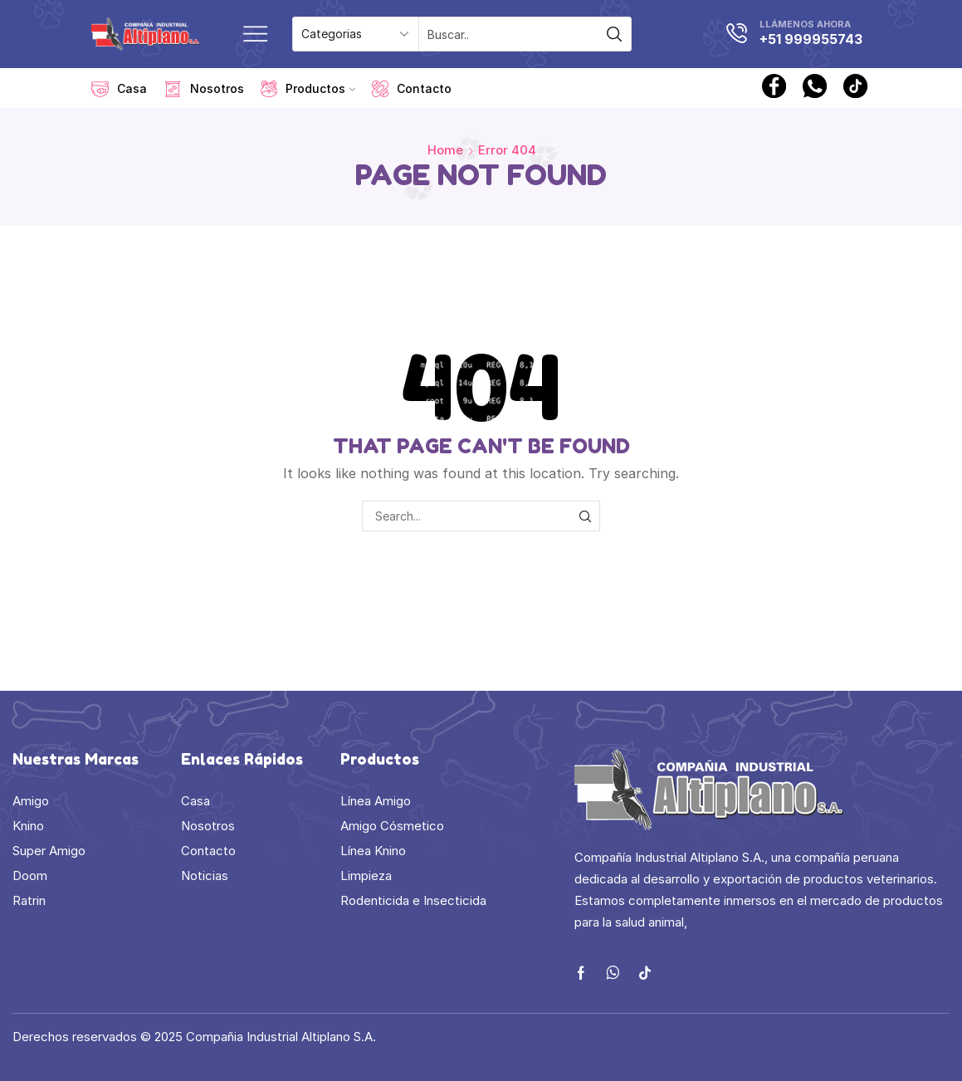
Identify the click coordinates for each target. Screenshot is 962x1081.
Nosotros (204, 89)
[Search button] (614, 34)
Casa (119, 89)
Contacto (412, 89)
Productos (308, 89)
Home (445, 150)
